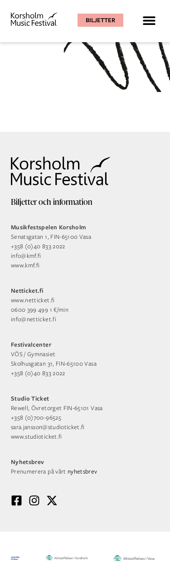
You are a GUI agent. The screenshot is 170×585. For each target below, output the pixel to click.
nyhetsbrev (82, 471)
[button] (149, 20)
